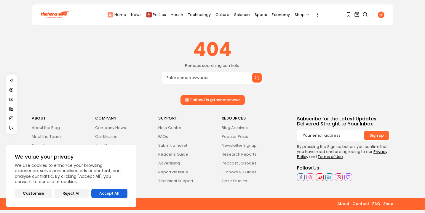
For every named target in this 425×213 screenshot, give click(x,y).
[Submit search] (257, 78)
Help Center (169, 127)
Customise (33, 193)
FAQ (376, 203)
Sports (261, 14)
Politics (156, 14)
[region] (71, 176)
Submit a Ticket (172, 145)
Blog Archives (235, 127)
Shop (302, 14)
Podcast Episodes (239, 163)
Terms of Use (330, 156)
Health (177, 14)
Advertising (169, 163)
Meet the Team (46, 136)
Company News (110, 127)
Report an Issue (173, 172)
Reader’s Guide (173, 154)
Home (117, 14)
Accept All (109, 193)
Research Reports (239, 154)
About (343, 203)
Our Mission (106, 136)
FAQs (163, 136)
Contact (360, 203)
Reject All (72, 193)
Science (242, 14)
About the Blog (46, 127)
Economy (281, 14)
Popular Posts (235, 136)
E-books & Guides (239, 172)
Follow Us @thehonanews (212, 100)
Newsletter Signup (239, 145)
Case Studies (234, 181)
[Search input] (212, 78)
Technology (199, 14)
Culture (222, 14)
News (136, 14)
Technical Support (175, 181)
